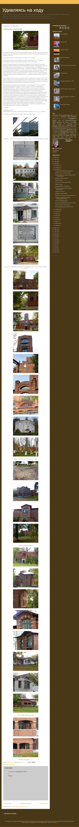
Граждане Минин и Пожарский (62, 186)
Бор (74, 115)
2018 (55, 235)
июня (56, 215)
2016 (55, 240)
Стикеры (60, 134)
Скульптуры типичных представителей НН (65, 195)
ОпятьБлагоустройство (59, 129)
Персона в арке (58, 184)
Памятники (69, 129)
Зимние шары (63, 41)
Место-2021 (73, 126)
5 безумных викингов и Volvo (67, 81)
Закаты (59, 120)
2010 (55, 252)
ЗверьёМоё (59, 122)
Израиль (67, 122)
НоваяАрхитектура (60, 128)
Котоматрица (70, 123)
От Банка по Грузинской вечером (63, 182)
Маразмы (69, 125)
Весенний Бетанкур (65, 104)
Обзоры (70, 128)
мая (56, 217)
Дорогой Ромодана (64, 57)
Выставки (58, 118)
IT (67, 138)
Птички (69, 131)
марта (57, 221)
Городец (64, 118)
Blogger (55, 822)
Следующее (7, 803)
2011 (55, 250)
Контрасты (59, 123)
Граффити (72, 118)
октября (57, 169)
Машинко (55, 126)
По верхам (55, 131)
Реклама (62, 132)
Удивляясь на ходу (22, 10)
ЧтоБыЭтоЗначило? (58, 138)
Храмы (68, 135)
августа (57, 211)
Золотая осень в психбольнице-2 (63, 172)
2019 (55, 233)
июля (56, 213)
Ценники (71, 137)
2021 (55, 229)
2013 (55, 246)
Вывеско (73, 116)
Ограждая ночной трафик (61, 193)
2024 (55, 161)
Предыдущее (43, 803)
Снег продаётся (64, 34)
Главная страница (25, 803)
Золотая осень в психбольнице (62, 204)
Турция (72, 134)
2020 (55, 231)
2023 (55, 163)
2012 (55, 248)
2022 (55, 227)
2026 (55, 157)
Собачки (72, 132)
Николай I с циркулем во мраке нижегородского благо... (62, 198)
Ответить (10, 775)
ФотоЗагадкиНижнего (58, 135)
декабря (57, 165)
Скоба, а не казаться (60, 191)
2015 (55, 241)
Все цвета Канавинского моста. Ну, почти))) (65, 202)
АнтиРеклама (65, 115)
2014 (55, 243)
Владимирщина (55, 116)
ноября (57, 167)
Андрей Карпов (58, 148)
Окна (75, 128)
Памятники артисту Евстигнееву (68, 65)
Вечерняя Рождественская (61, 178)
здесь (31, 759)
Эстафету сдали (64, 49)
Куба (63, 125)
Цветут (62, 137)
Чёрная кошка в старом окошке (67, 88)
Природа (62, 131)
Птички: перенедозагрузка (61, 200)
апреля (57, 219)
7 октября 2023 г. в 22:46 (20, 771)
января (57, 225)
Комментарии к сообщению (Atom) (19, 806)
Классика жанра (59, 180)
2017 (55, 237)
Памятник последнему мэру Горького (64, 171)
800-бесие (55, 115)
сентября (57, 209)
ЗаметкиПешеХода (10, 764)
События (54, 134)
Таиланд (67, 134)
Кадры (74, 122)
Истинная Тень (63, 73)
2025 (55, 159)
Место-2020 (65, 126)
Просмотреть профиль (56, 151)
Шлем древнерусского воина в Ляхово (64, 206)
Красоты (55, 125)
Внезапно (64, 116)
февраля (57, 223)
